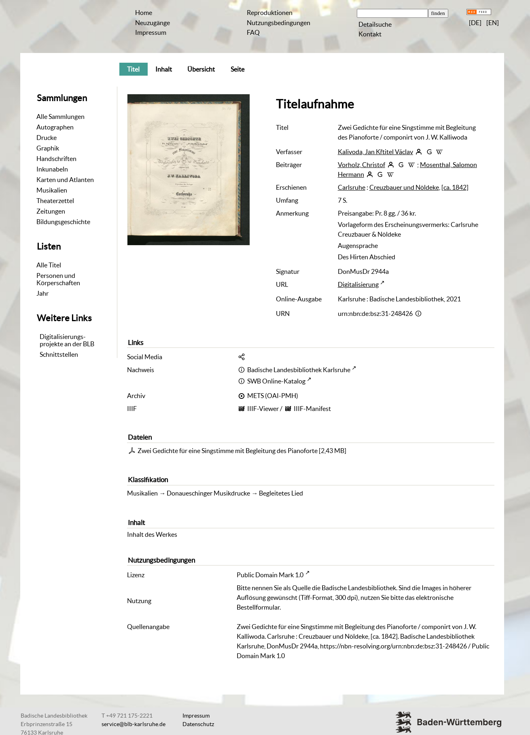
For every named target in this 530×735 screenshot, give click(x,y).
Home (143, 12)
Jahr (42, 293)
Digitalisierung (358, 284)
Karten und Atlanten (65, 179)
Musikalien (51, 190)
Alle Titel (48, 265)
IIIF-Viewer (263, 408)
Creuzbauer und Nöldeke (404, 187)
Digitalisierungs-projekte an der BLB (67, 340)
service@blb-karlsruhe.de (133, 724)
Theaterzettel (55, 200)
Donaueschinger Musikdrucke (208, 493)
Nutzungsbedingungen (278, 22)
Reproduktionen (270, 12)
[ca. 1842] (455, 187)
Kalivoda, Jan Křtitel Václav (375, 151)
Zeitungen (50, 211)
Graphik (47, 148)
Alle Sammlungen (60, 116)
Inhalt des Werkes (152, 534)
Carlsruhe (351, 187)
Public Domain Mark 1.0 (270, 574)
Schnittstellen (59, 354)
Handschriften (56, 158)
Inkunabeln (52, 169)
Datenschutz (198, 724)
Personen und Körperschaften (58, 279)
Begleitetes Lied (281, 493)
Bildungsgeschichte (63, 221)
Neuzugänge (152, 22)
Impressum (150, 32)
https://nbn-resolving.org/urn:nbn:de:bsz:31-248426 (393, 646)
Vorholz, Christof (361, 164)
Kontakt (370, 34)
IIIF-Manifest (312, 408)
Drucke (46, 137)
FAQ (253, 32)
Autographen (55, 127)
